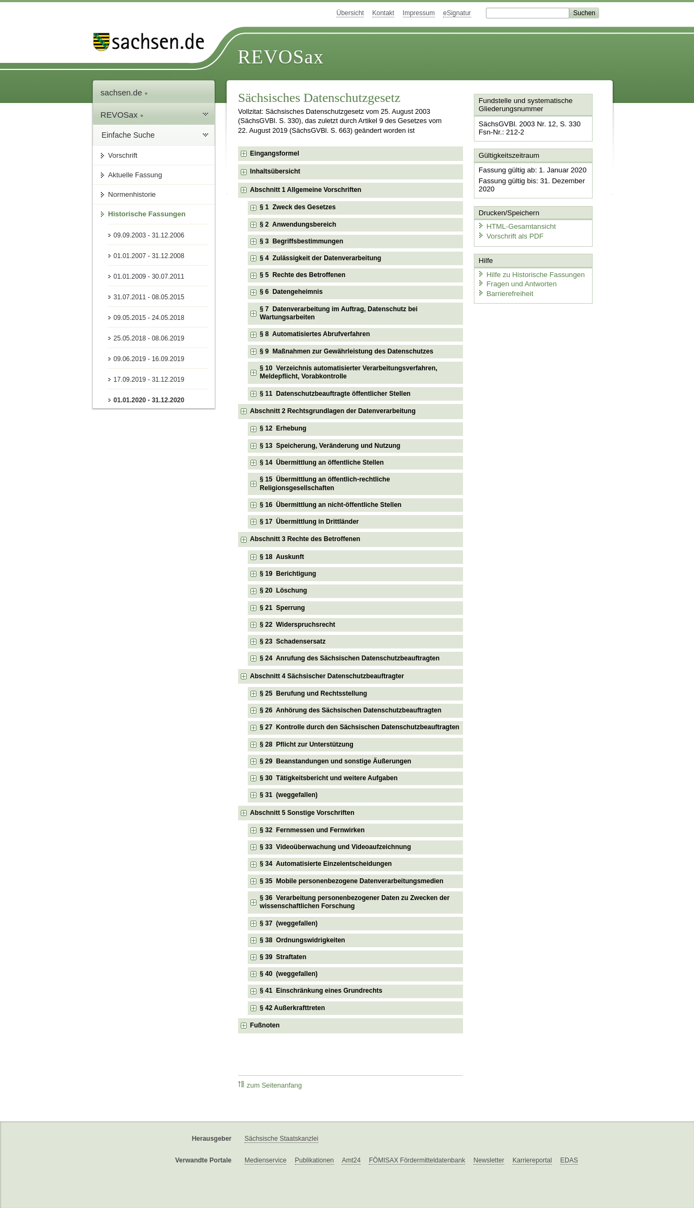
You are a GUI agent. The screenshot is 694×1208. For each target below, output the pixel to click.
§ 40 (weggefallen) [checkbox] (289, 974)
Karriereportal (532, 1160)
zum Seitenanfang (270, 1085)
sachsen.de (124, 92)
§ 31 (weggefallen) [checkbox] (289, 795)
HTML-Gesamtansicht (516, 225)
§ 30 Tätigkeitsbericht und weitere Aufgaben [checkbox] (328, 778)
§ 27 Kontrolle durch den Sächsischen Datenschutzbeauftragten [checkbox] (359, 727)
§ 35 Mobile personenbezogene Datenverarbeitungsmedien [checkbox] (352, 881)
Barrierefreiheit (505, 291)
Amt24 (351, 1160)
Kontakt (383, 13)
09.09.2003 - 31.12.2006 (148, 235)
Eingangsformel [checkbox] (274, 153)
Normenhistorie (132, 194)
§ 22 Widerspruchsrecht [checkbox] (297, 624)
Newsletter (488, 1160)
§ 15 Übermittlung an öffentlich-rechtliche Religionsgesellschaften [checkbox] (325, 484)
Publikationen (314, 1160)
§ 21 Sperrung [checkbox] (282, 608)
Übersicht (350, 13)
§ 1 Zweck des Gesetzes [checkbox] (298, 207)
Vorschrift (122, 155)
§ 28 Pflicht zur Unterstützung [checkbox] (307, 744)
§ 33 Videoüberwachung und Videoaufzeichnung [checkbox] (335, 847)
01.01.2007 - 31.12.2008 (148, 256)
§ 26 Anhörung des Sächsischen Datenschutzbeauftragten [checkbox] (350, 710)
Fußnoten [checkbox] (265, 1025)
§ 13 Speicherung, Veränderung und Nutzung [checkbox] (330, 445)
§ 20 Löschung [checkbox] (283, 590)
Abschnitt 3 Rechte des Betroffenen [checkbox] (305, 539)
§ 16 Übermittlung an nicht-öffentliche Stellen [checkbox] (330, 505)
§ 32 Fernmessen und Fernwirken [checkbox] (312, 830)
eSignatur (457, 13)
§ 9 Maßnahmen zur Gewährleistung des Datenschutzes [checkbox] (346, 351)
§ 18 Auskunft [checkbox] (282, 557)
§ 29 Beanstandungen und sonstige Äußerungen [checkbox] (335, 761)
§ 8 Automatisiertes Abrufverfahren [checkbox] (315, 334)
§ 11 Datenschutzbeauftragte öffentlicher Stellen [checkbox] (335, 393)
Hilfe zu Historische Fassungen (530, 272)
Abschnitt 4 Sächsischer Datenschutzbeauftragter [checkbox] (327, 676)
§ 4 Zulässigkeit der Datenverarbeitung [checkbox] (320, 258)
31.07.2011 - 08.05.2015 (148, 297)
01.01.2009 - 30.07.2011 (148, 276)
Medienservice (265, 1160)
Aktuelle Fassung (135, 175)
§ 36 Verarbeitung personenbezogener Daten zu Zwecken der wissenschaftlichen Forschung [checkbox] (354, 902)
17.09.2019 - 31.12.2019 (148, 379)
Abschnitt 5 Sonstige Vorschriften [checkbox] (302, 813)
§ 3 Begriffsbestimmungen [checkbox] (301, 241)
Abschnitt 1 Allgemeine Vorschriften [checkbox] (305, 190)
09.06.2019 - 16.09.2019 (148, 359)
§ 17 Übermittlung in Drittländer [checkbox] (309, 521)
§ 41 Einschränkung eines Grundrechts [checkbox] (321, 990)
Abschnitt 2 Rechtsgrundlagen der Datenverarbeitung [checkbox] (332, 411)
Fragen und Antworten (516, 282)
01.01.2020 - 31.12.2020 (148, 400)
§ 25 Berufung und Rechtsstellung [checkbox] (313, 693)
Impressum (419, 13)
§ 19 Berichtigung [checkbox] (288, 573)
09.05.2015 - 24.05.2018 (148, 318)
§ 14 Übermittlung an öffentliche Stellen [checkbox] (322, 462)
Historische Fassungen (146, 214)
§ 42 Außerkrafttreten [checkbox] (292, 1008)
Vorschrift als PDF (510, 234)
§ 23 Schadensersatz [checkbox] (292, 641)
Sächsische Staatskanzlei (281, 1138)
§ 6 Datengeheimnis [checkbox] (291, 291)
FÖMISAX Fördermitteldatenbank (417, 1160)
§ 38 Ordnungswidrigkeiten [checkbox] (302, 940)
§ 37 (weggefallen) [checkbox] (289, 923)
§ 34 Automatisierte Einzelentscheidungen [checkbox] (326, 864)
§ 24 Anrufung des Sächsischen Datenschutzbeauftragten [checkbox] (350, 658)
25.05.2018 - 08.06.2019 (148, 338)
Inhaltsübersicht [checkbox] (275, 171)
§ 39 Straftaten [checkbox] (283, 957)
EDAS (569, 1160)
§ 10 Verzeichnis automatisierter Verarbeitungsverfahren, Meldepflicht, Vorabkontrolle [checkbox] (348, 372)
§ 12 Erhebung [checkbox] (283, 428)
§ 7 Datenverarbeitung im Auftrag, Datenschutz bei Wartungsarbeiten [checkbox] (338, 313)
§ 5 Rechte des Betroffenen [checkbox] (302, 275)
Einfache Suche (128, 135)
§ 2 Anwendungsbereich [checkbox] (298, 224)
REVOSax (280, 57)
